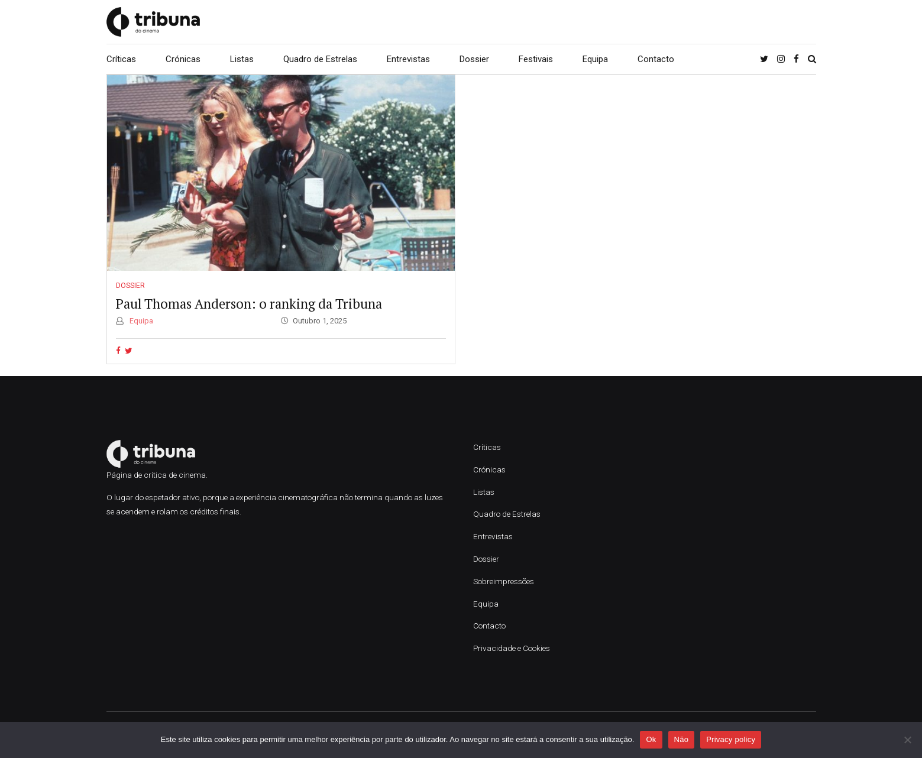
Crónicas (183, 59)
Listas (242, 59)
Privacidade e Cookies (511, 648)
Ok (651, 739)
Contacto (656, 59)
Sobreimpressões (503, 581)
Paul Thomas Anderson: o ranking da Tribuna (249, 303)
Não (681, 739)
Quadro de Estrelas (320, 59)
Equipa (595, 59)
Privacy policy (730, 739)
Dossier (474, 59)
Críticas (121, 59)
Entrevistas (408, 59)
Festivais (536, 59)
